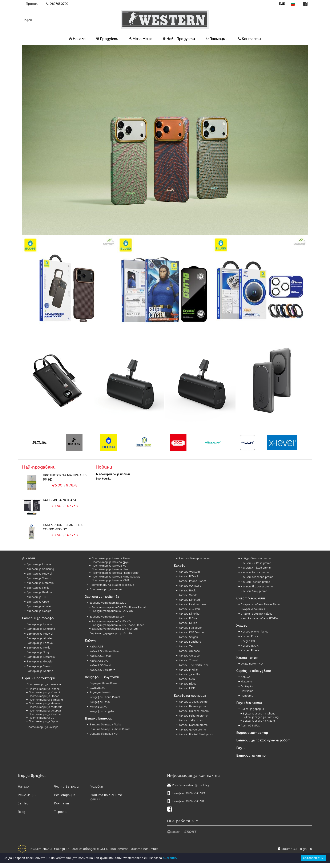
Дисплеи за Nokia (38, 587)
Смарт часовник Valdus (256, 613)
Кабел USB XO (99, 660)
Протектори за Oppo (43, 721)
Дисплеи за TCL (37, 597)
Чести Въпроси (66, 786)
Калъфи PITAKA (188, 576)
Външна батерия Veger (194, 558)
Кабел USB (97, 646)
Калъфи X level (188, 660)
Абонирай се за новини (114, 474)
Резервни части (249, 703)
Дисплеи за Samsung (40, 569)
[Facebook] (170, 809)
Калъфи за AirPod (189, 674)
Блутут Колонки (101, 692)
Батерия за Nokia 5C (60, 500)
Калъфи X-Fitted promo (256, 567)
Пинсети (247, 695)
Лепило (245, 676)
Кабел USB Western (102, 669)
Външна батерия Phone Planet (110, 729)
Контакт (61, 803)
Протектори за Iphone (44, 688)
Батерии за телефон (38, 618)
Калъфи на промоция (190, 695)
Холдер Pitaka (250, 650)
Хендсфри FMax (100, 702)
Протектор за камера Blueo (111, 558)
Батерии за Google (40, 661)
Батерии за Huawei (40, 633)
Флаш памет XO (252, 663)
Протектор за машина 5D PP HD (64, 477)
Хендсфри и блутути (102, 677)
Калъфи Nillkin (187, 622)
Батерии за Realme (40, 671)
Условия (96, 786)
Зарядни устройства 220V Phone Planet (119, 607)
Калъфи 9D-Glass (189, 585)
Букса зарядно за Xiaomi (259, 720)
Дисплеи (28, 558)
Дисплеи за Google (39, 610)
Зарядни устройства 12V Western (115, 628)
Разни (240, 748)
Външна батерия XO (104, 733)
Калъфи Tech (186, 646)
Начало (77, 38)
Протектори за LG (42, 717)
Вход (21, 811)
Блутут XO (97, 687)
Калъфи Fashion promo (255, 581)
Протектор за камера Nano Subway (116, 576)
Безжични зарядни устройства (111, 633)
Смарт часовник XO (254, 609)
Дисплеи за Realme (39, 592)
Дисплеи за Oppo (38, 601)
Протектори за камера (43, 727)
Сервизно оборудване (253, 671)
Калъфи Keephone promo (257, 577)
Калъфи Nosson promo (193, 724)
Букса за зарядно (252, 708)
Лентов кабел (250, 725)
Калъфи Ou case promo (193, 711)
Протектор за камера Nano (110, 569)
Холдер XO (248, 641)
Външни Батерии (98, 718)
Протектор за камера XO (109, 565)
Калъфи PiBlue (187, 618)
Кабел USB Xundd (101, 665)
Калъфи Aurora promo (255, 572)
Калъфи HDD (186, 688)
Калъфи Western (189, 571)
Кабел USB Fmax (101, 655)
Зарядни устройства (102, 596)
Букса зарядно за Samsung (260, 717)
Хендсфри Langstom (103, 711)
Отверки (247, 686)
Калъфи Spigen (188, 637)
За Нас (23, 803)
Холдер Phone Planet (254, 631)
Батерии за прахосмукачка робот (263, 740)
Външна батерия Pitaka (106, 724)
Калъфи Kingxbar (189, 613)
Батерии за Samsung (41, 628)
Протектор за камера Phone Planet (116, 572)
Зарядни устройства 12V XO (111, 621)
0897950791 (195, 801)
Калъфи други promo (192, 729)
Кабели (90, 640)
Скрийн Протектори (38, 678)
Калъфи (179, 565)
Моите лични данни (296, 849)
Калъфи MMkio (188, 669)
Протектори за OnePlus (45, 710)
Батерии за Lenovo (40, 643)
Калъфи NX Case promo (256, 563)
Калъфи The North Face (193, 665)
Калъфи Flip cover (190, 627)
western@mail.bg (196, 785)
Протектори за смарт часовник (112, 584)
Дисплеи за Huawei (39, 573)
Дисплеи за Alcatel (39, 606)
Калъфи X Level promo (193, 701)
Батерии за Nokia (39, 647)
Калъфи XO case (189, 651)
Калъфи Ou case (189, 655)
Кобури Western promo (256, 558)
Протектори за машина (106, 589)
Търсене (60, 811)
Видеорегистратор (252, 732)
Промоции (217, 38)
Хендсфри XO (98, 706)
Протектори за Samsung (46, 699)
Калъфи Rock (187, 590)
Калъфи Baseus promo (193, 706)
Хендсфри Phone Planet (105, 697)
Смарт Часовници (250, 598)
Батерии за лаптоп (251, 755)
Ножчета (247, 691)
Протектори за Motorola (46, 707)
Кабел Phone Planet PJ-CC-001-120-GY (63, 527)
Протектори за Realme (45, 714)
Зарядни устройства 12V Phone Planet (118, 625)
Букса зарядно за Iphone (259, 713)
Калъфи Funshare (189, 641)
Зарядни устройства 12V (107, 616)
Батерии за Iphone (39, 624)
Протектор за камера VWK (110, 580)
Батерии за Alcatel (39, 638)
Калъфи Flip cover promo (257, 586)
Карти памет (247, 657)
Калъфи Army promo (254, 591)
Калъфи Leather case (192, 604)
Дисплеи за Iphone (39, 564)
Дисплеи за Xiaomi (39, 578)
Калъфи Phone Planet (192, 581)
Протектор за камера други (111, 562)
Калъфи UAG (186, 679)
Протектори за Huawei (45, 703)
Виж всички (103, 478)
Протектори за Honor (44, 696)
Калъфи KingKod (189, 599)
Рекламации (27, 795)
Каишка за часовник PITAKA (259, 618)
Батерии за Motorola (41, 656)
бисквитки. (170, 858)
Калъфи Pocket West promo (196, 734)
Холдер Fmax (249, 636)
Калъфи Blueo (187, 683)
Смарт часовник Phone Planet (261, 604)
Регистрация (64, 795)
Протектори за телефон (44, 684)
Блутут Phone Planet (104, 683)
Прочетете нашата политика (134, 849)
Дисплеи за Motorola (40, 582)
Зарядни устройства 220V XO (112, 610)
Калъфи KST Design (191, 632)
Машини (246, 681)
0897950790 (59, 3)
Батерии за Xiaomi (39, 666)
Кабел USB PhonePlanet (105, 651)
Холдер (242, 625)
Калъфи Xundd (187, 595)
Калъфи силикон (189, 609)
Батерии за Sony (38, 652)
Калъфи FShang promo (193, 715)
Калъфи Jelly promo (191, 720)
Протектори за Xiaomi (44, 692)
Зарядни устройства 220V (108, 602)
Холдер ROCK (249, 645)
